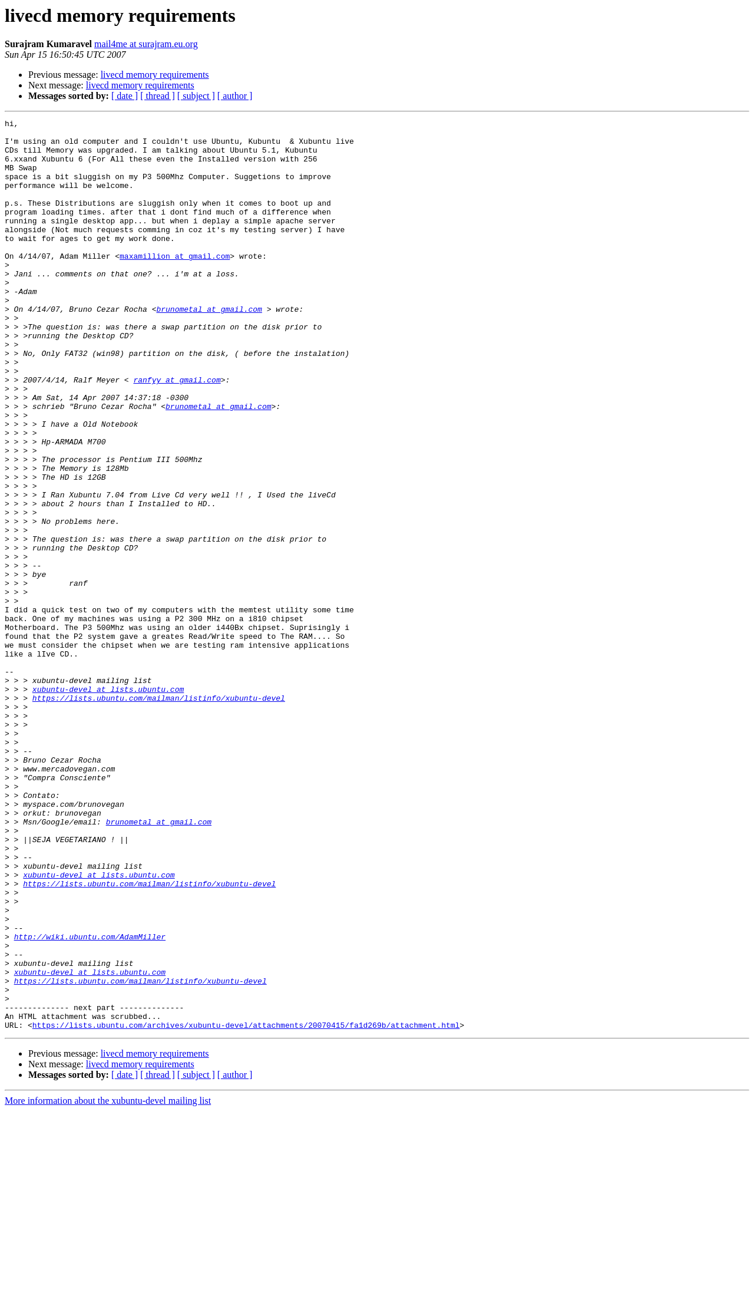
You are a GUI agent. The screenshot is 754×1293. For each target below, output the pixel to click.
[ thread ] (157, 96)
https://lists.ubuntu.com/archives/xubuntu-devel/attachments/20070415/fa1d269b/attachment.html (245, 1207)
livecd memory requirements (155, 75)
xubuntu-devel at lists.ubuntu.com (108, 804)
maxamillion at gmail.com (175, 284)
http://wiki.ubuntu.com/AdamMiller (90, 1101)
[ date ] (124, 96)
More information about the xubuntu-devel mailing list (108, 1283)
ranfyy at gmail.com (176, 432)
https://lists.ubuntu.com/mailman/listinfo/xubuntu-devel (158, 814)
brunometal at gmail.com (209, 347)
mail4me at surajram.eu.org (146, 44)
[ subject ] (196, 96)
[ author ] (235, 96)
